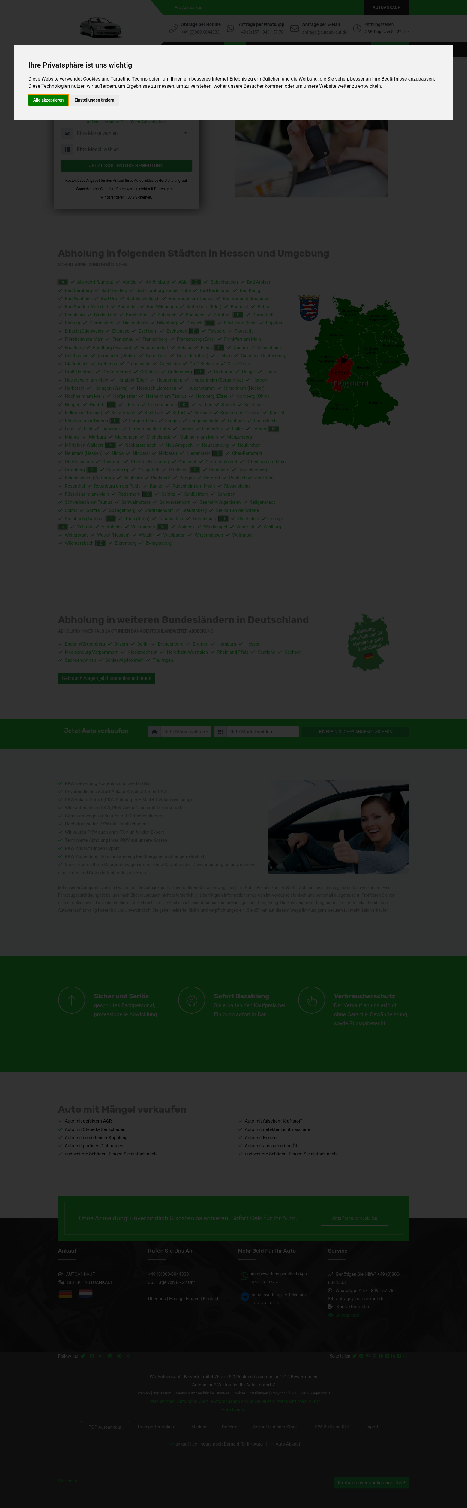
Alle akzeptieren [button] (48, 100)
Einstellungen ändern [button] (94, 100)
